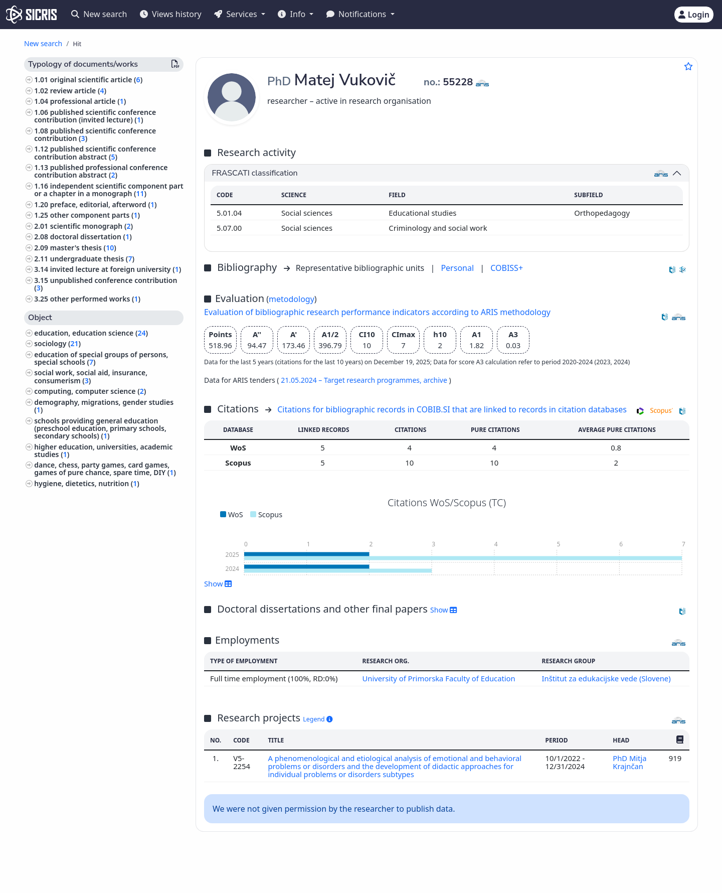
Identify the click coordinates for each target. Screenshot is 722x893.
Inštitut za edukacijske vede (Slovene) (606, 678)
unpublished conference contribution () (105, 283)
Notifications (357, 14)
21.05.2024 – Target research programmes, (352, 380)
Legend (317, 719)
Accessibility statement (136, 879)
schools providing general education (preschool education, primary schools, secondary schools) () (100, 428)
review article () (78, 90)
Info (292, 14)
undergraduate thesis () (92, 258)
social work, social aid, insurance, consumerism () (90, 376)
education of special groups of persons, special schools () (101, 358)
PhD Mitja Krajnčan (629, 762)
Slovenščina (335, 869)
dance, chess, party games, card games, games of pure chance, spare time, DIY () (105, 468)
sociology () (57, 343)
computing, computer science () (90, 391)
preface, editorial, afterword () (103, 204)
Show (218, 583)
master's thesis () (83, 247)
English (394, 869)
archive (436, 380)
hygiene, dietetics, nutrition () (86, 483)
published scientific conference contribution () (95, 134)
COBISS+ (506, 267)
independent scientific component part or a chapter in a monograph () (109, 189)
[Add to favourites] (688, 66)
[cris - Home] (31, 15)
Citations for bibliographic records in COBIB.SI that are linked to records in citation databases (452, 409)
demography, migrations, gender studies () (103, 405)
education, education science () (91, 333)
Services (236, 14)
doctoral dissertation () (91, 236)
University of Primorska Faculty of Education (438, 678)
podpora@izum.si (636, 869)
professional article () (88, 101)
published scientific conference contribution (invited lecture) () (95, 115)
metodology (291, 299)
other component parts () (95, 215)
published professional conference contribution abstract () (100, 171)
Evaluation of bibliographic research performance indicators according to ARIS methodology (377, 312)
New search (99, 14)
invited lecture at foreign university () (116, 269)
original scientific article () (96, 79)
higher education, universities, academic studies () (103, 450)
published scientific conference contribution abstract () (95, 152)
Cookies (80, 879)
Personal (458, 267)
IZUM (83, 869)
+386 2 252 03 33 (567, 869)
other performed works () (95, 299)
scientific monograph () (91, 226)
